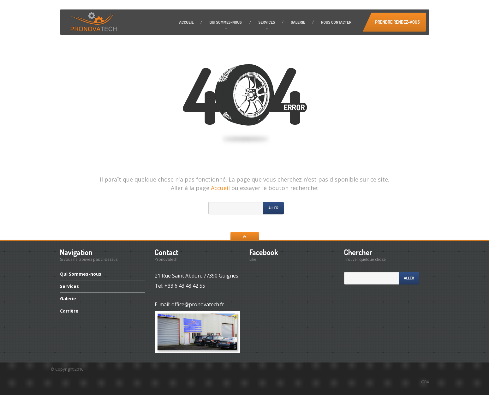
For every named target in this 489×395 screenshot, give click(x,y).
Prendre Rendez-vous (397, 22)
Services (266, 22)
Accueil (186, 22)
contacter (336, 22)
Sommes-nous (225, 22)
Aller (273, 208)
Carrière (69, 311)
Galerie (298, 22)
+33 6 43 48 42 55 (184, 285)
